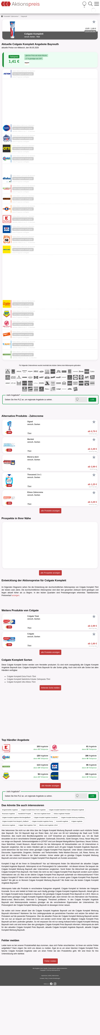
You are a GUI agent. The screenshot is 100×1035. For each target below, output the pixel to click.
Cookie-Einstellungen (54, 1027)
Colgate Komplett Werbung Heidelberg (72, 867)
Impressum (44, 1024)
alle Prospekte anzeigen (50, 573)
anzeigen (15, 595)
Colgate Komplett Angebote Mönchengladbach (16, 867)
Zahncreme (14, 16)
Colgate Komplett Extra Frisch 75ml (21, 726)
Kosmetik (7, 16)
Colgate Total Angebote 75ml (27, 874)
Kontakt (42, 1027)
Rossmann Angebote (8, 863)
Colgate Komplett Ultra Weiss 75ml (21, 731)
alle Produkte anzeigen (50, 511)
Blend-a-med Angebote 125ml (48, 874)
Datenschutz (55, 1024)
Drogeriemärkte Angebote (10, 859)
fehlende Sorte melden (50, 737)
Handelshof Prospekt (24, 863)
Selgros (5, 927)
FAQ (46, 1027)
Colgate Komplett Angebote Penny (42, 870)
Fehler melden (50, 1010)
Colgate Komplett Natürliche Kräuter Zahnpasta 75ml (28, 728)
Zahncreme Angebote (8, 874)
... (19, 16)
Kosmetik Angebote (62, 870)
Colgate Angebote (76, 870)
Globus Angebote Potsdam (62, 863)
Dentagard (42, 949)
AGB (49, 1024)
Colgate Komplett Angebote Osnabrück (46, 867)
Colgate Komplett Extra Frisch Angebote (33, 859)
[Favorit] (94, 21)
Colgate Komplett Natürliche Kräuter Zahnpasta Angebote (66, 859)
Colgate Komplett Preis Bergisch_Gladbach (15, 870)
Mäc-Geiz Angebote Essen (42, 863)
